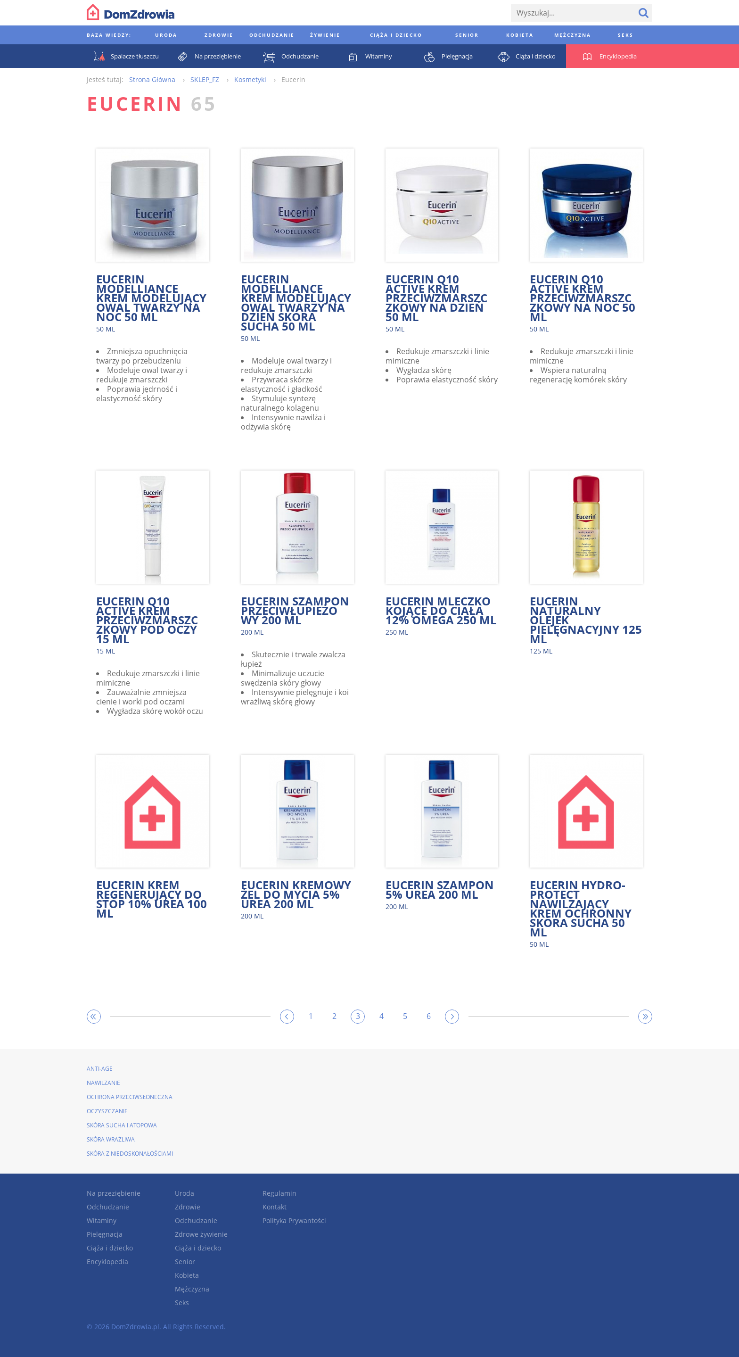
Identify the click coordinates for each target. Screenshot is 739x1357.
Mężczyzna (192, 1288)
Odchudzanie (108, 1206)
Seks (182, 1302)
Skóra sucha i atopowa (122, 1125)
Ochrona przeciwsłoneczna (129, 1097)
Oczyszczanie (107, 1111)
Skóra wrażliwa (111, 1139)
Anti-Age (100, 1069)
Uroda (184, 1193)
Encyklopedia (107, 1261)
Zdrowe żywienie (201, 1234)
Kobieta (187, 1275)
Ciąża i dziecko (110, 1247)
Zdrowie (187, 1206)
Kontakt (275, 1206)
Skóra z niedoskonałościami (130, 1154)
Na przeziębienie (113, 1193)
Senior (185, 1261)
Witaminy (101, 1220)
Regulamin (279, 1193)
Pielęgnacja (105, 1234)
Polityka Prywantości (294, 1220)
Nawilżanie (103, 1083)
